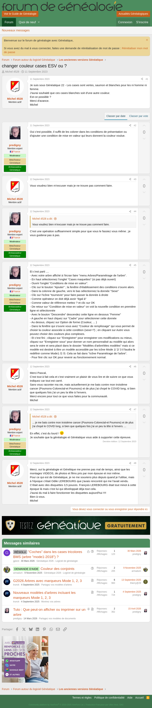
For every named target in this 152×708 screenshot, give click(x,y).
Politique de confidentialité (109, 697)
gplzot (16, 561)
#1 (147, 79)
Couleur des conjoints (57, 569)
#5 (135, 265)
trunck (16, 584)
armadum (18, 573)
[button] (39, 22)
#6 (135, 366)
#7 (135, 409)
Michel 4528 (12, 71)
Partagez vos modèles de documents (57, 618)
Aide (130, 697)
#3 (135, 179)
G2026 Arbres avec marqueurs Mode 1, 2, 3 (47, 581)
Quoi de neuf (27, 22)
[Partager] (142, 79)
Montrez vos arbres (50, 601)
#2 (135, 125)
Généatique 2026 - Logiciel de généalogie (57, 561)
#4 (135, 211)
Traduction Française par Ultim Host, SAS (104, 705)
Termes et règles (81, 697)
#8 (135, 463)
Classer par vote (138, 116)
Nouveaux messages (16, 30)
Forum (9, 22)
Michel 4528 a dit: (42, 218)
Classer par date (115, 116)
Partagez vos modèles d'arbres (56, 584)
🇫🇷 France (15, 151)
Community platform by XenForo (56, 705)
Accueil (139, 697)
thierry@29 (135, 583)
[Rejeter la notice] (146, 40)
